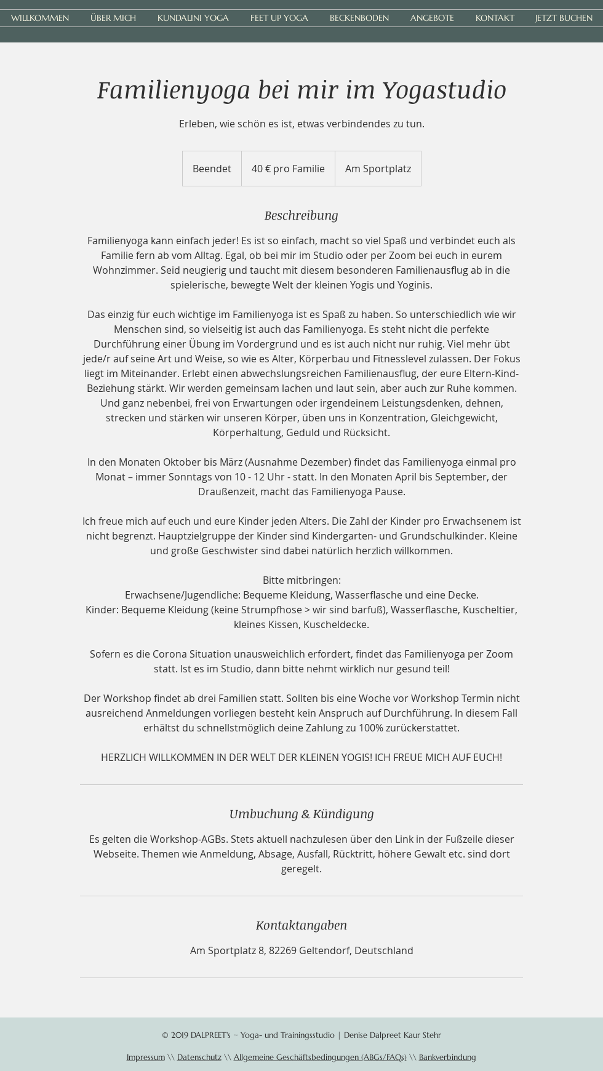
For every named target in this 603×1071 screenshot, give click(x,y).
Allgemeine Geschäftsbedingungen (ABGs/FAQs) (320, 1057)
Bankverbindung (447, 1057)
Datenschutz (199, 1057)
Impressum (146, 1057)
